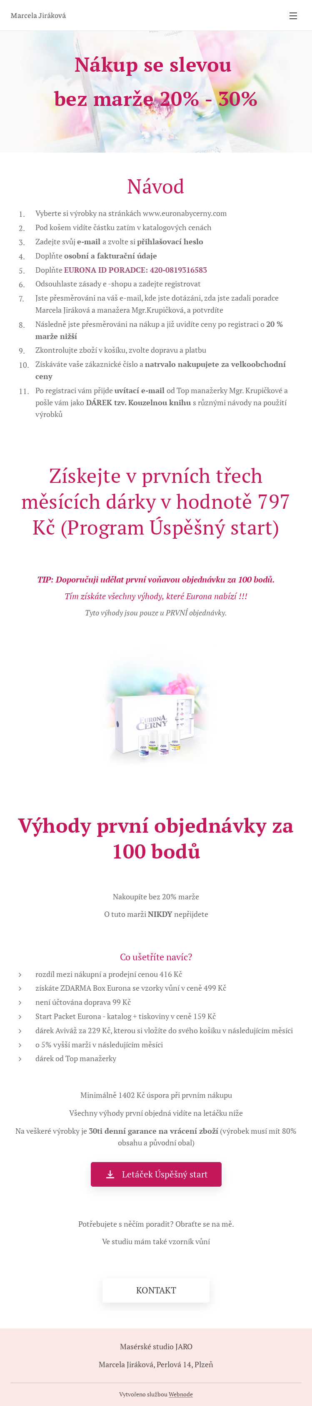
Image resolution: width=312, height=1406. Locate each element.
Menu (293, 15)
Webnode (181, 1394)
